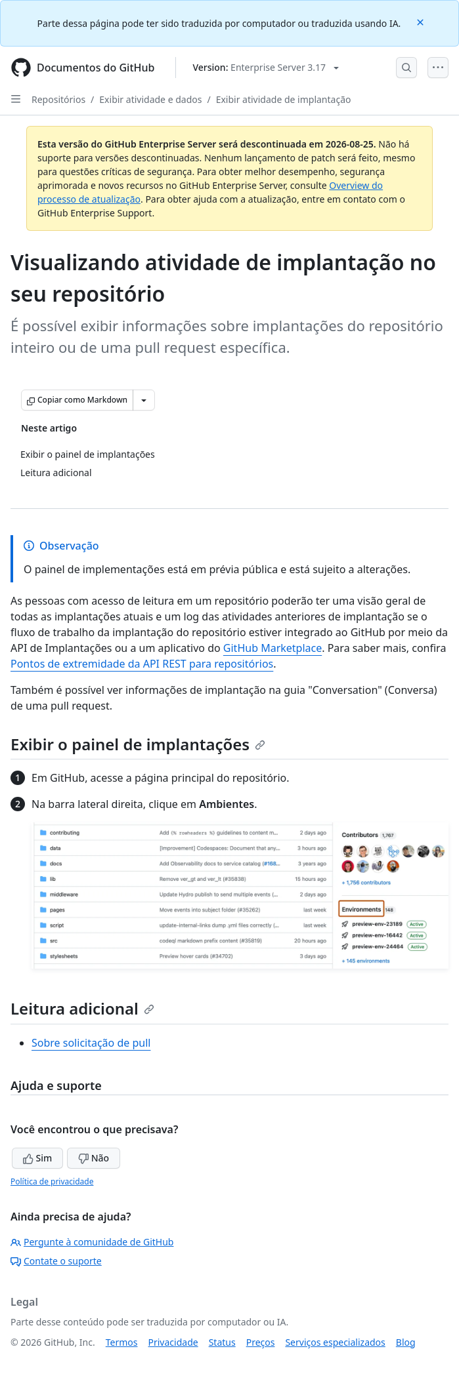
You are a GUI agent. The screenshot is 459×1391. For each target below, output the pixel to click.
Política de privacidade (52, 1181)
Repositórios (58, 99)
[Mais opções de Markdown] (144, 400)
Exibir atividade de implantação (283, 99)
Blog (406, 1342)
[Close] (421, 21)
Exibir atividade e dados (150, 99)
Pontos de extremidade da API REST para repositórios (142, 663)
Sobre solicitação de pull (91, 1043)
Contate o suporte (56, 1261)
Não (93, 1158)
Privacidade (173, 1342)
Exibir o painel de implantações (138, 744)
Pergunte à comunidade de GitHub (92, 1242)
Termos (122, 1342)
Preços (260, 1342)
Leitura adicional (82, 1008)
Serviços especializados (335, 1342)
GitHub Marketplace (272, 648)
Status (222, 1342)
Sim (37, 1158)
